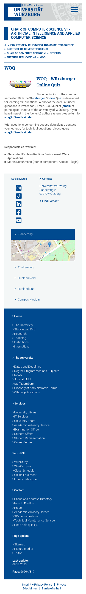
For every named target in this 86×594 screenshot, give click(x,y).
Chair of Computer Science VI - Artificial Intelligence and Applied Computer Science (45, 33)
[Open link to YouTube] (16, 220)
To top (17, 553)
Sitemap (18, 545)
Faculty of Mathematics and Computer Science (42, 45)
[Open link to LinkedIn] (16, 204)
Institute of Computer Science (27, 49)
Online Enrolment (24, 475)
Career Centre (22, 443)
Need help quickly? (25, 525)
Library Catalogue (24, 479)
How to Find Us (23, 504)
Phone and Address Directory (32, 499)
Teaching (19, 338)
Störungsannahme (25, 517)
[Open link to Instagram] (16, 188)
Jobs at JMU (21, 380)
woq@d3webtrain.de (17, 132)
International (21, 347)
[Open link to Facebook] (16, 212)
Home (17, 316)
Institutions (20, 342)
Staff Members (23, 384)
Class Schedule (23, 471)
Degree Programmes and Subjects (35, 371)
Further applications (21, 57)
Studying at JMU (24, 330)
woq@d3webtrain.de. (18, 117)
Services (19, 404)
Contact (47, 178)
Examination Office (25, 430)
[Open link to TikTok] (16, 196)
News (17, 375)
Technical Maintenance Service (33, 521)
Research (56, 53)
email (66, 106)
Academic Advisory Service (31, 425)
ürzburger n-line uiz (45, 98)
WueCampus (21, 466)
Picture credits (22, 549)
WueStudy (20, 462)
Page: (16, 571)
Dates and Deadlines (26, 367)
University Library (24, 413)
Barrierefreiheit (51, 588)
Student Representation (28, 438)
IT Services (20, 417)
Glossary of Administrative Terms (35, 388)
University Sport (23, 421)
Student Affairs (22, 434)
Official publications (26, 393)
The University (22, 325)
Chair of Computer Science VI (26, 53)
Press (17, 508)
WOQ (43, 57)
